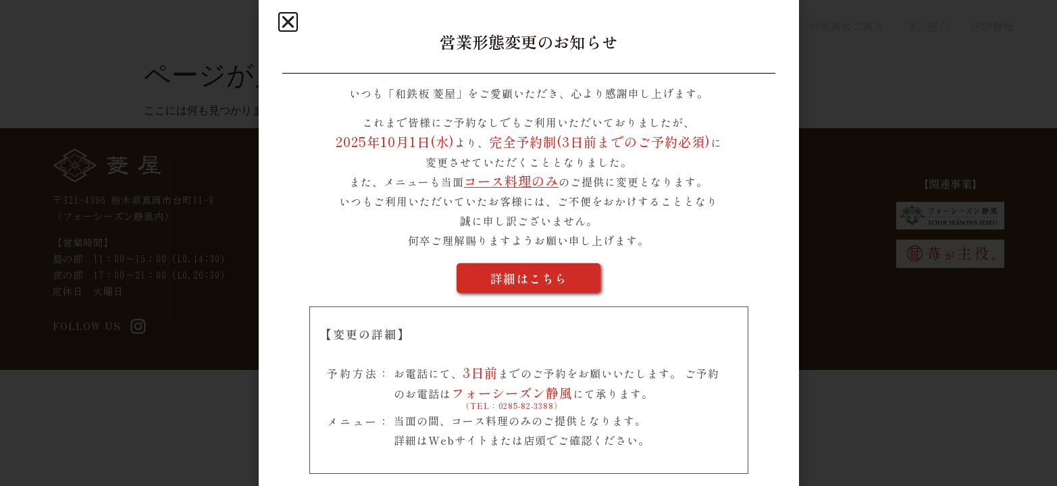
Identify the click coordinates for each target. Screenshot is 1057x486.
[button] (288, 22)
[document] (528, 243)
